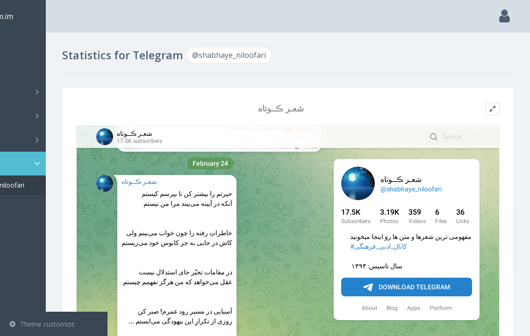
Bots (54, 139)
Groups (54, 115)
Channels (54, 92)
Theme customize (42, 324)
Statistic (56, 163)
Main (22, 44)
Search (24, 68)
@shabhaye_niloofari (54, 185)
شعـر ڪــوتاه (312, 108)
